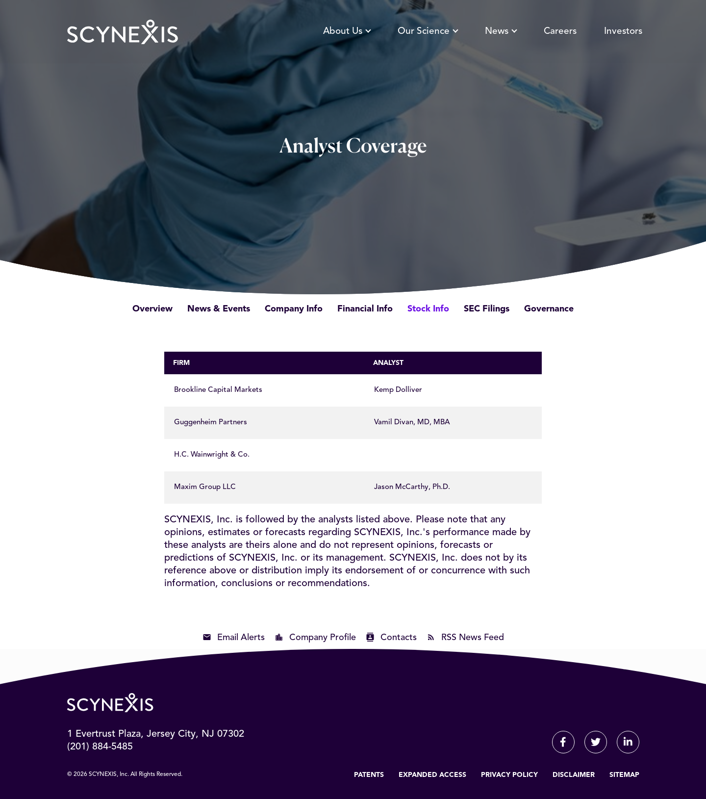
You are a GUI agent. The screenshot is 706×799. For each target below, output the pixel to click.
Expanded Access (432, 775)
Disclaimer (574, 775)
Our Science (427, 31)
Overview (152, 309)
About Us (346, 31)
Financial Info (365, 309)
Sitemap (624, 775)
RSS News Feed (472, 637)
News (500, 31)
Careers (560, 31)
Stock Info (428, 309)
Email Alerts (241, 637)
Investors (623, 31)
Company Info (294, 309)
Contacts (398, 637)
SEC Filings (486, 309)
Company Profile (322, 637)
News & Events (218, 309)
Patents (369, 775)
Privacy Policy (509, 775)
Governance (549, 309)
